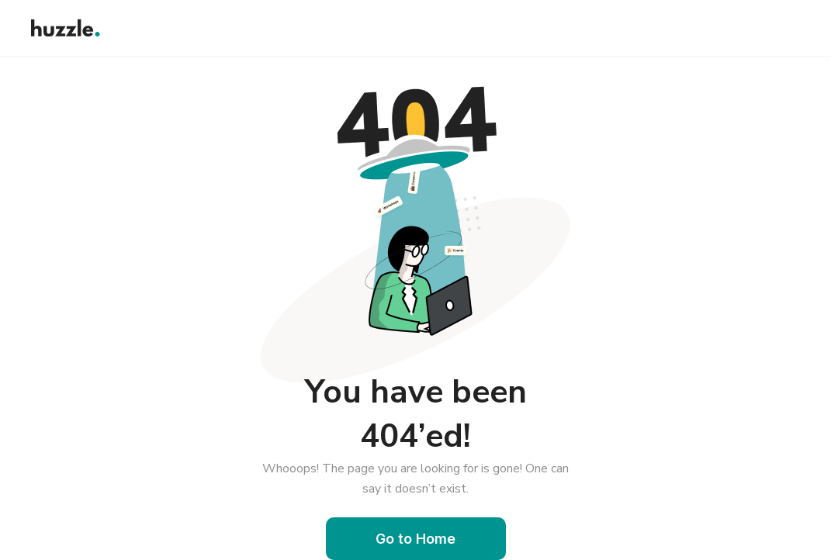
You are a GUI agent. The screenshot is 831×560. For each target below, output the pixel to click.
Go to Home (415, 539)
